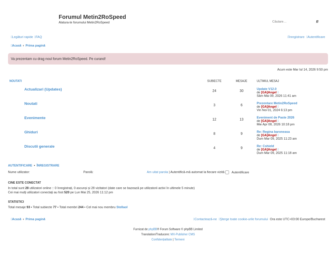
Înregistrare (48, 165)
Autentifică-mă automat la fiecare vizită (199, 172)
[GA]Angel (268, 92)
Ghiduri (31, 132)
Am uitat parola (157, 172)
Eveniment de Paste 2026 (275, 117)
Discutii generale (39, 146)
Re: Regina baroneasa (273, 131)
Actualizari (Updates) (43, 89)
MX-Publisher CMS (183, 234)
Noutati (15, 81)
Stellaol (122, 207)
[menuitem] (38, 36)
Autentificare (20, 165)
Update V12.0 (266, 89)
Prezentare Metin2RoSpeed (277, 103)
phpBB (153, 229)
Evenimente (35, 118)
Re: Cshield (265, 146)
